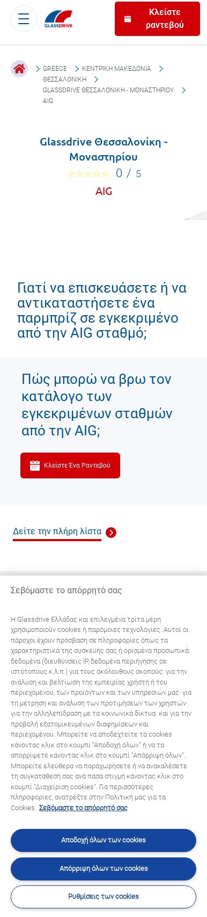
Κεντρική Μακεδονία (116, 68)
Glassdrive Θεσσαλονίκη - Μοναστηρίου (108, 90)
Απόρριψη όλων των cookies (104, 868)
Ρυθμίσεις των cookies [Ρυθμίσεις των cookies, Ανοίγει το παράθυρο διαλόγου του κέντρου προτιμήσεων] (103, 896)
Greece (55, 68)
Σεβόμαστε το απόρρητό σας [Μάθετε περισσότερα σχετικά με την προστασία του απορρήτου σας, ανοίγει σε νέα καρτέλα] (83, 808)
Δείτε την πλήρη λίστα (57, 531)
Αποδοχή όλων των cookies (103, 840)
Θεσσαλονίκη (64, 79)
